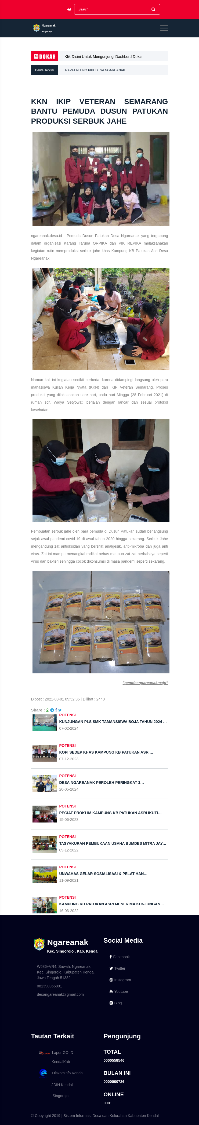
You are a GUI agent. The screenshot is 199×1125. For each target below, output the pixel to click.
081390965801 (49, 986)
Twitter (117, 968)
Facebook (120, 957)
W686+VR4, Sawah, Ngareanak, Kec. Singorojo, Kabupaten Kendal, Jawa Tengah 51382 (66, 972)
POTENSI (67, 715)
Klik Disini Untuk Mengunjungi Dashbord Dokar (104, 56)
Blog (116, 1003)
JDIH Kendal (55, 1085)
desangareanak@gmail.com (60, 994)
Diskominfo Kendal (61, 1073)
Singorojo (53, 1096)
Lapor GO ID (55, 1052)
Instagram (120, 980)
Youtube (119, 991)
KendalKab (53, 1062)
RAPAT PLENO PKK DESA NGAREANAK (95, 70)
